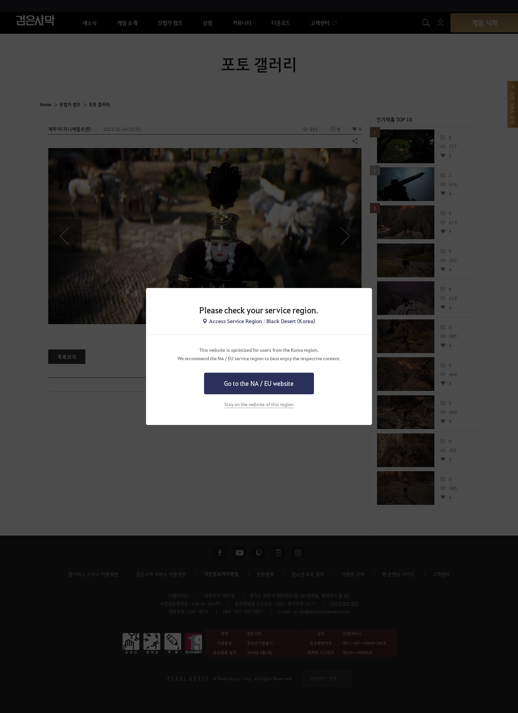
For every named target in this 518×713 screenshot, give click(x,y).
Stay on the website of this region (259, 404)
